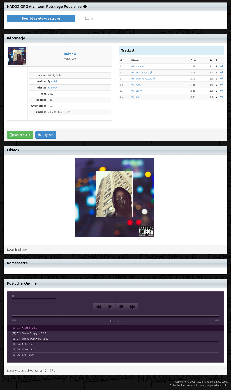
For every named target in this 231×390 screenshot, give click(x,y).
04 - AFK (136, 84)
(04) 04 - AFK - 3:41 (23, 344)
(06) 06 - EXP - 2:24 (23, 355)
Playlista (45, 135)
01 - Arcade (137, 66)
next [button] (132, 307)
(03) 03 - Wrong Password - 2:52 (30, 338)
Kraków (52, 87)
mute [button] (13, 296)
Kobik (54, 81)
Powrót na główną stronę (41, 18)
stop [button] (121, 307)
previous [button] (98, 307)
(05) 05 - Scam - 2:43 (24, 349)
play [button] (110, 307)
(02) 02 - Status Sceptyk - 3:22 (29, 333)
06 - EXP (135, 96)
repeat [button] (112, 321)
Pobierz (20, 135)
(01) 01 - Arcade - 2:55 (24, 328)
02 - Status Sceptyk (141, 72)
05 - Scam (136, 90)
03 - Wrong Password (143, 78)
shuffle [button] (119, 321)
